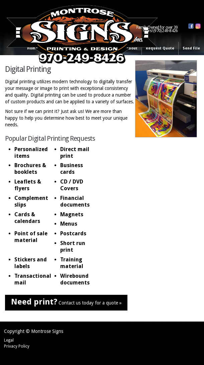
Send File (191, 48)
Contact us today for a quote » (66, 302)
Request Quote (160, 48)
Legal (9, 340)
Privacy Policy (16, 346)
